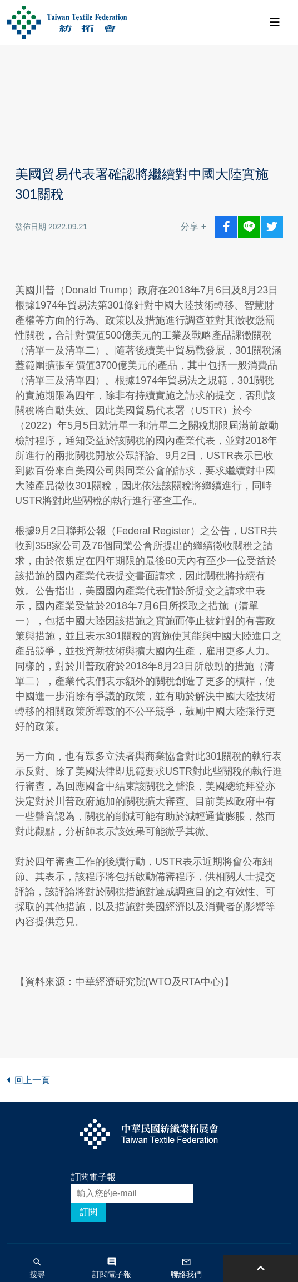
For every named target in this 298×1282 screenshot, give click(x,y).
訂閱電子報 (93, 1177)
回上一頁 (28, 1080)
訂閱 (88, 1212)
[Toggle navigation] (274, 22)
